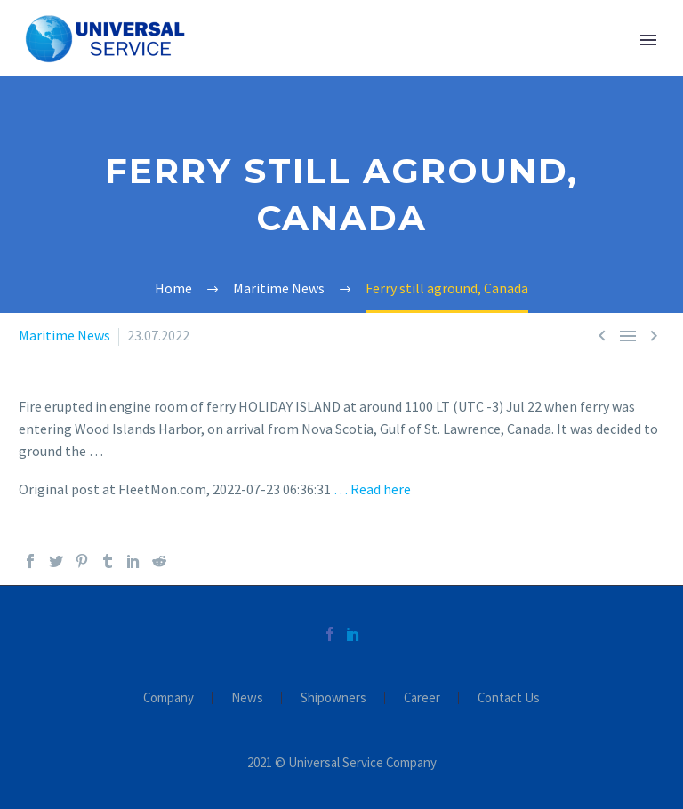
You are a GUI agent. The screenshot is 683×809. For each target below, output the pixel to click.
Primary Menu (648, 40)
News (247, 698)
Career (422, 698)
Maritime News (64, 335)
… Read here (372, 489)
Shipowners (333, 698)
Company (168, 698)
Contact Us (509, 698)
